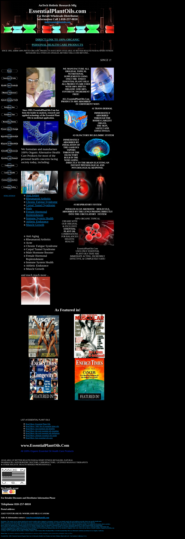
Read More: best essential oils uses (39, 438)
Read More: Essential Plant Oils (38, 424)
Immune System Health (39, 218)
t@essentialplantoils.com (37, 518)
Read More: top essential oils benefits (40, 429)
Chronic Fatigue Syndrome (41, 201)
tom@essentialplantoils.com (57, 22)
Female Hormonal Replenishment (36, 213)
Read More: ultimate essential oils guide (41, 436)
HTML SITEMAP (9, 196)
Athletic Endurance (37, 221)
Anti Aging (32, 195)
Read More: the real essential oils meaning (42, 431)
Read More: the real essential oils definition (42, 433)
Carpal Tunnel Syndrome (40, 205)
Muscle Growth (35, 224)
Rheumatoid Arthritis (38, 198)
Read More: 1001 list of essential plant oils (42, 426)
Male (29, 208)
